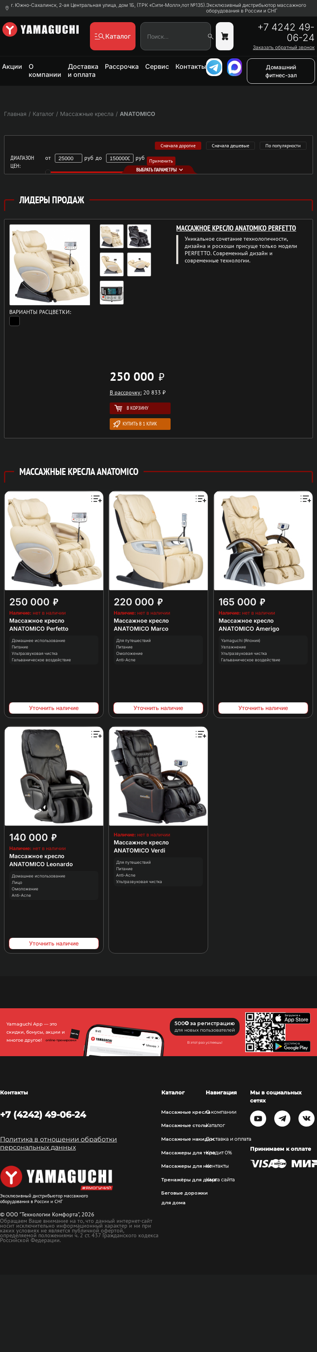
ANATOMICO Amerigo (249, 628)
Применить (161, 161)
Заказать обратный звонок (284, 47)
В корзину (131, 408)
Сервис (157, 66)
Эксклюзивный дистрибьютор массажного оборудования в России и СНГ (256, 8)
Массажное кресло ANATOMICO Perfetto (236, 228)
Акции (12, 66)
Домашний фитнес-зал (281, 71)
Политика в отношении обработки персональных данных (58, 1143)
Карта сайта (220, 1180)
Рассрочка (122, 66)
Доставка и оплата (83, 70)
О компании (45, 70)
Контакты (190, 66)
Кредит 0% (219, 1153)
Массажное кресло (37, 620)
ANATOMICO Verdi (139, 850)
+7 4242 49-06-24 (286, 32)
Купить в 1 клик (135, 423)
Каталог (215, 1125)
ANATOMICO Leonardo (41, 864)
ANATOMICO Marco (141, 628)
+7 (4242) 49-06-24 (43, 1114)
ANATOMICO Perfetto (39, 628)
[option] (129, 266)
